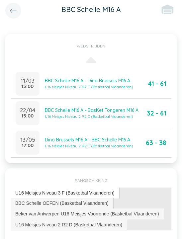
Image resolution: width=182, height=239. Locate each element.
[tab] (65, 193)
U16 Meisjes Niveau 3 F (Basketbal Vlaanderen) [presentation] (65, 193)
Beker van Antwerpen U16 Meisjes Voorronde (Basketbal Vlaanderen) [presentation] (87, 213)
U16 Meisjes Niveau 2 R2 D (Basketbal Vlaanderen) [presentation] (68, 224)
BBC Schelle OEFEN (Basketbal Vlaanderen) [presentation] (62, 203)
